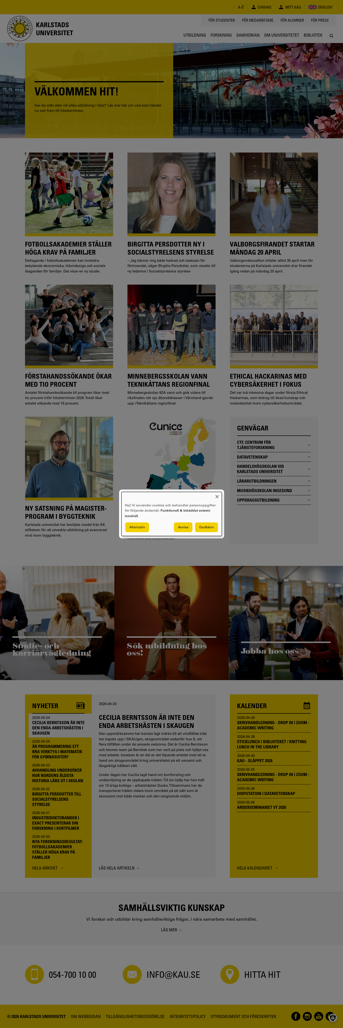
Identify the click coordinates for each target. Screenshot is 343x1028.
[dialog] (171, 514)
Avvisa (183, 527)
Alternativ (137, 527)
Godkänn (206, 527)
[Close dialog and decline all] (217, 495)
